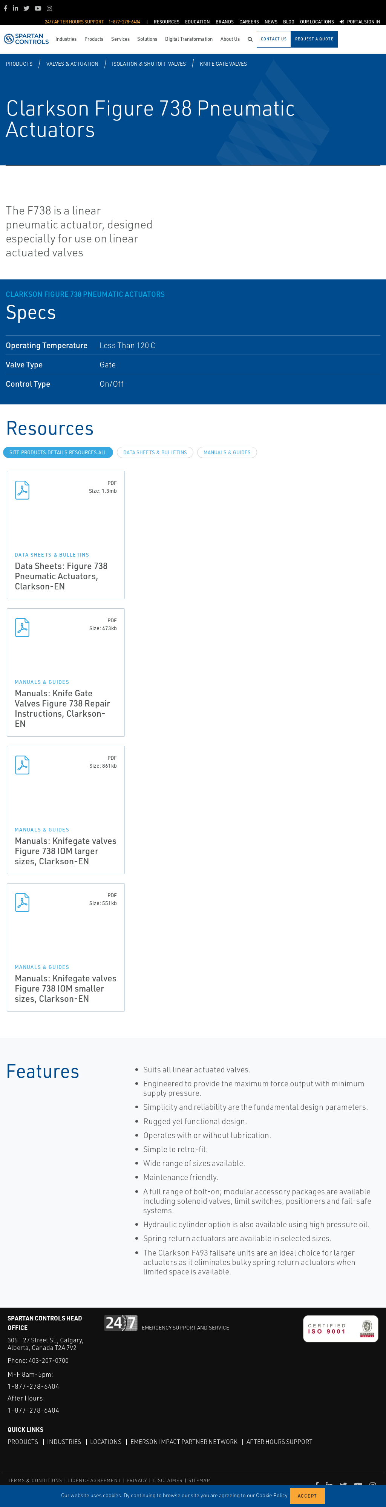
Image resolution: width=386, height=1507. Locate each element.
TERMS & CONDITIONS (35, 1480)
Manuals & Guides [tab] (227, 452)
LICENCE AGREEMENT (94, 1480)
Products (19, 63)
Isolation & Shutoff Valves (149, 63)
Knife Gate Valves (223, 63)
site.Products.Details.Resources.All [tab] (58, 452)
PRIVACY (137, 1480)
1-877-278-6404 (33, 1386)
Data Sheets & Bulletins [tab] (155, 452)
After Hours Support (279, 1441)
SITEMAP (199, 1480)
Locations (105, 1441)
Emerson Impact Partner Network (183, 1441)
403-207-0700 (49, 1360)
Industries (64, 1441)
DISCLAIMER (168, 1480)
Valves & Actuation (72, 63)
